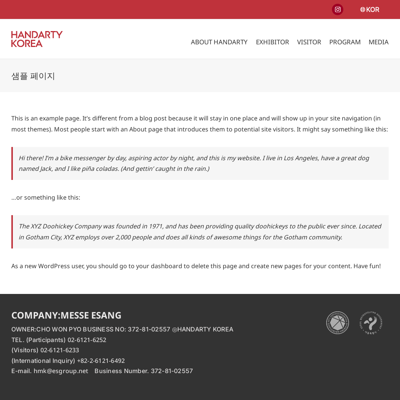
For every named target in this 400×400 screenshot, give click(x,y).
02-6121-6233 (59, 350)
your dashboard (159, 266)
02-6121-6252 (87, 340)
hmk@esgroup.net (61, 371)
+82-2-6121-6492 (101, 360)
